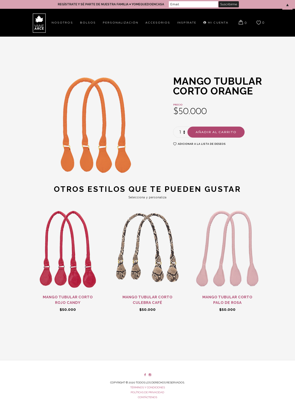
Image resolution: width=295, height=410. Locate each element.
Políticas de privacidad (147, 392)
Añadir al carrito (216, 132)
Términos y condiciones (147, 387)
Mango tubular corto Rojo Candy (68, 300)
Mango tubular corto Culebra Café (147, 300)
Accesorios (157, 22)
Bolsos (88, 22)
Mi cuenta (215, 22)
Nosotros (62, 22)
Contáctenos (147, 397)
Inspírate (186, 22)
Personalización (120, 22)
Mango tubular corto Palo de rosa (227, 300)
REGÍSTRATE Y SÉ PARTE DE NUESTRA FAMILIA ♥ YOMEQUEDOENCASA (111, 4)
